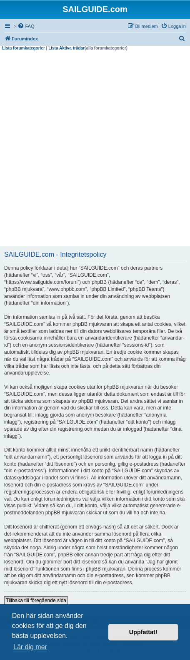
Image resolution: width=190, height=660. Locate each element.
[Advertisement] (95, 150)
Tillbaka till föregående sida (36, 600)
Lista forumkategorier (23, 48)
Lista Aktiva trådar (66, 48)
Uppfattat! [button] (143, 632)
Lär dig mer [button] (30, 646)
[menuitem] (26, 26)
